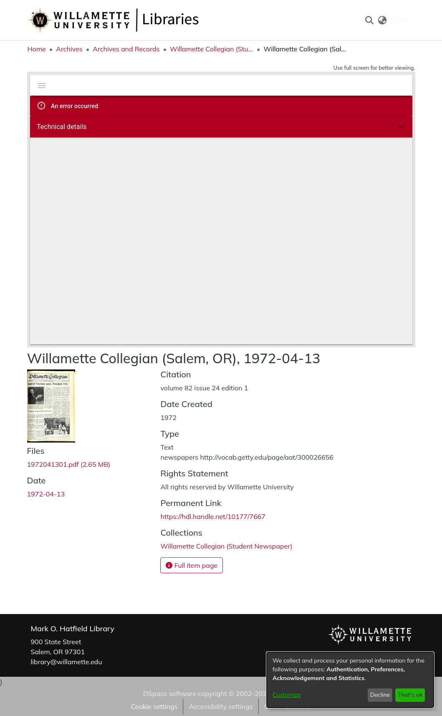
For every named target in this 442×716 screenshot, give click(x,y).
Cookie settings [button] (154, 706)
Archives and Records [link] (126, 49)
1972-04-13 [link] (46, 494)
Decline (380, 694)
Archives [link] (69, 49)
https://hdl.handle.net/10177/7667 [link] (212, 516)
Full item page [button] (191, 565)
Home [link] (37, 49)
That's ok (409, 694)
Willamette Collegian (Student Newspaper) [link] (211, 49)
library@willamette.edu (66, 662)
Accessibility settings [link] (221, 706)
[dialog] (350, 680)
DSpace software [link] (169, 693)
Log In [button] (401, 20)
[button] (369, 20)
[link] (69, 464)
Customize (287, 694)
